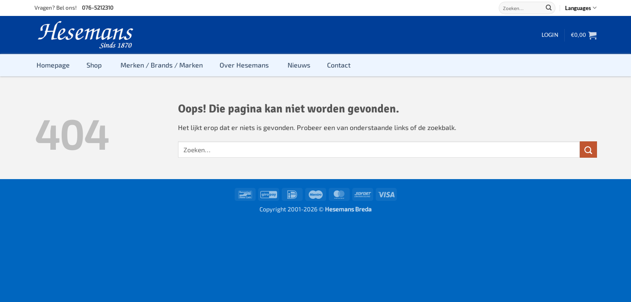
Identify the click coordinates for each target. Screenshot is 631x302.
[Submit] (548, 8)
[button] (550, 34)
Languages (581, 8)
